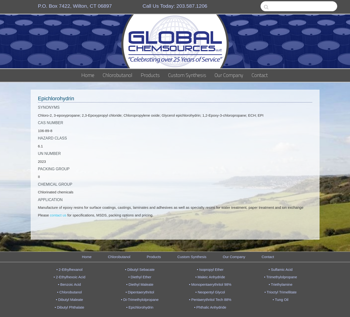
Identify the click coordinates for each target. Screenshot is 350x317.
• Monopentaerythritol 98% (210, 284)
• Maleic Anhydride (210, 277)
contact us (58, 215)
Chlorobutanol (117, 75)
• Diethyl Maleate (139, 284)
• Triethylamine (281, 284)
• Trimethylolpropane (280, 277)
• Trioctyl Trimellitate (280, 292)
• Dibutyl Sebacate (140, 269)
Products (150, 75)
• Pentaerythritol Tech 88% (210, 300)
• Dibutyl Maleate (69, 300)
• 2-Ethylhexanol (69, 269)
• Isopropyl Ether (210, 269)
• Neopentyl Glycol (210, 292)
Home (87, 75)
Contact (260, 75)
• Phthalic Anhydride (210, 307)
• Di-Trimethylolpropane (140, 300)
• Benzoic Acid (69, 284)
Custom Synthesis (187, 75)
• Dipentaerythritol (140, 292)
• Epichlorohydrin (139, 307)
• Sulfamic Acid (281, 269)
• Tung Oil (280, 300)
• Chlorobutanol (69, 292)
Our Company (229, 75)
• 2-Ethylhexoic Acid (69, 277)
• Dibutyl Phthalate (69, 307)
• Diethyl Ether (139, 277)
